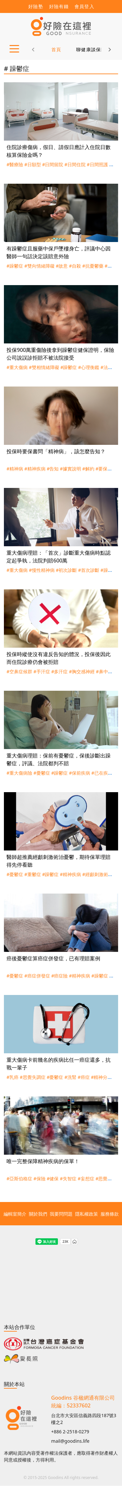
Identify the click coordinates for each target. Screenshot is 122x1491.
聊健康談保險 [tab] (91, 49)
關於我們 (38, 1214)
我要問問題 (61, 1214)
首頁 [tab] (56, 49)
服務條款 (110, 1214)
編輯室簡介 (15, 1214)
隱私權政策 (86, 1214)
